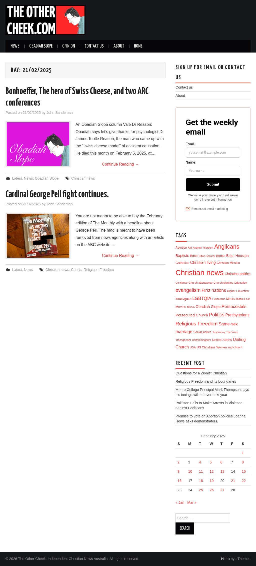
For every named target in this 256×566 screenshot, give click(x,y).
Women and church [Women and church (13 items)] (229, 347)
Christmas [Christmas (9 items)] (182, 282)
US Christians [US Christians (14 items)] (206, 347)
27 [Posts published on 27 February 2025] (222, 490)
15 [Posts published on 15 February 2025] (244, 471)
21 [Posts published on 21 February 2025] (233, 481)
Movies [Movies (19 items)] (181, 307)
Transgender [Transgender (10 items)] (183, 339)
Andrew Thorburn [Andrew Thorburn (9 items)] (203, 247)
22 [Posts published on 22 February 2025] (244, 481)
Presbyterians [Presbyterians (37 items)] (237, 315)
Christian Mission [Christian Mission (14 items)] (228, 263)
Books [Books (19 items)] (220, 256)
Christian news (83, 178)
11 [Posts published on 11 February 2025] (201, 471)
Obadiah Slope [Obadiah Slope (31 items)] (208, 306)
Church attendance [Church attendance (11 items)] (200, 282)
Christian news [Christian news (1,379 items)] (200, 272)
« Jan (180, 502)
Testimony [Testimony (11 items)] (218, 332)
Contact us (94, 46)
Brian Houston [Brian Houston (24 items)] (237, 256)
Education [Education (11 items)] (240, 282)
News (15, 46)
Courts (76, 270)
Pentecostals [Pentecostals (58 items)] (234, 306)
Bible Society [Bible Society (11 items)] (206, 255)
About (119, 46)
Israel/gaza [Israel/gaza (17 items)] (183, 299)
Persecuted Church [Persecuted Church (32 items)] (192, 315)
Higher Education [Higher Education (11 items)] (238, 290)
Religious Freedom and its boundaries (206, 381)
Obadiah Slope (40, 46)
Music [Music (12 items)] (190, 306)
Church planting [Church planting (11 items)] (224, 282)
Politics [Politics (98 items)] (216, 314)
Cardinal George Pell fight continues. (57, 194)
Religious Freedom (99, 270)
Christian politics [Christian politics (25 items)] (237, 274)
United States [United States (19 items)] (222, 340)
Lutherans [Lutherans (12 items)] (218, 298)
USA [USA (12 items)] (193, 347)
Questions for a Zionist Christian (201, 373)
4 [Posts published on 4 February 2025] (200, 462)
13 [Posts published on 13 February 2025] (222, 471)
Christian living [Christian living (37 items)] (203, 262)
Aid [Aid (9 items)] (190, 247)
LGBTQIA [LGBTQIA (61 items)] (201, 298)
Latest (17, 178)
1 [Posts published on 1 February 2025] (243, 453)
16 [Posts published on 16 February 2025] (180, 481)
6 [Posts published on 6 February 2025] (221, 462)
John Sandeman (59, 113)
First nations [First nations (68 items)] (214, 290)
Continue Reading (120, 164)
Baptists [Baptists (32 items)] (182, 255)
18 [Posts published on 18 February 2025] (201, 481)
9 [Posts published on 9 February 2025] (179, 471)
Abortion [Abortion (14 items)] (181, 247)
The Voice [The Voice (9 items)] (232, 332)
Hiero (225, 559)
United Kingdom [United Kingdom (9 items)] (201, 339)
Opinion (68, 46)
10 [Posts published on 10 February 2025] (190, 471)
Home (138, 46)
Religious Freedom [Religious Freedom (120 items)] (197, 323)
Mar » (191, 502)
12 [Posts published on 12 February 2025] (212, 471)
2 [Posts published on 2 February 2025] (179, 462)
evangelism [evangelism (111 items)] (188, 290)
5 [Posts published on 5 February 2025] (211, 462)
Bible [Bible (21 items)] (194, 256)
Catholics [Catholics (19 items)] (182, 263)
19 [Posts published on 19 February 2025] (212, 481)
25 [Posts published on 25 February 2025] (201, 490)
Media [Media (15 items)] (230, 299)
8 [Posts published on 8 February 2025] (243, 462)
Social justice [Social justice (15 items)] (202, 332)
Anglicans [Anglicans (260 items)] (226, 246)
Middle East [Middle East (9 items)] (243, 298)
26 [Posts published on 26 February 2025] (212, 490)
